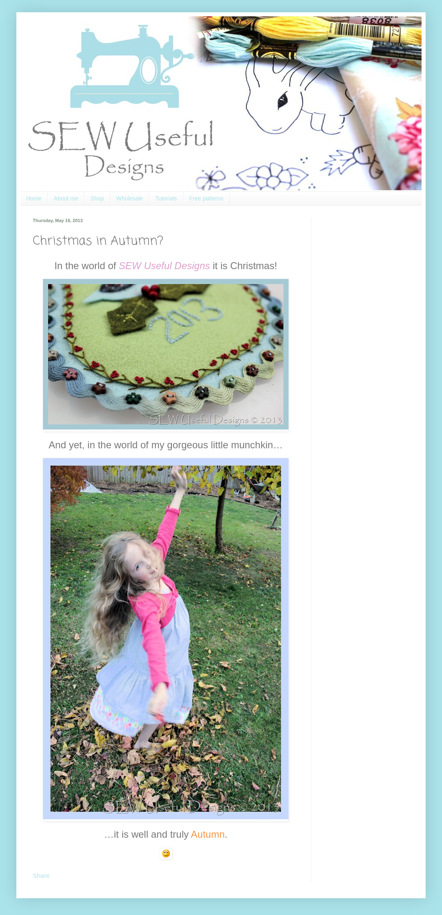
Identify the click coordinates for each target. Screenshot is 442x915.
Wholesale (129, 198)
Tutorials (166, 198)
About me (66, 198)
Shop (97, 198)
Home (33, 198)
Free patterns (206, 198)
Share (41, 875)
